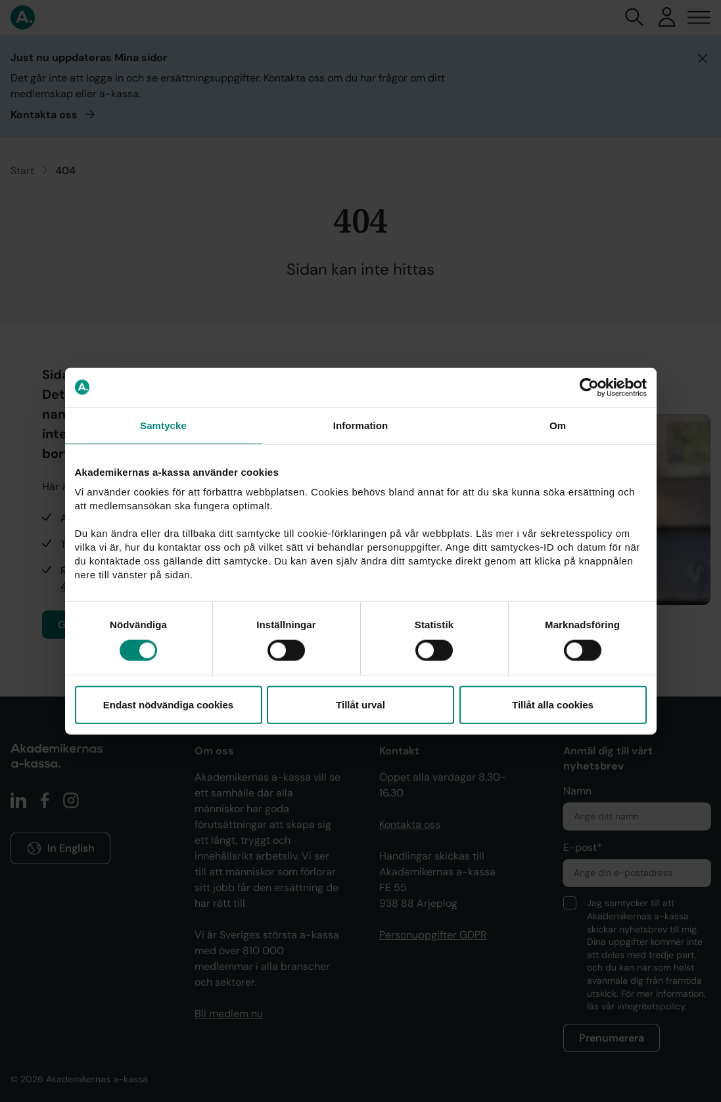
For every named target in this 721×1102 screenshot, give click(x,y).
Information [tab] (360, 424)
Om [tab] (557, 424)
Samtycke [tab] (163, 424)
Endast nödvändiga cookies (168, 704)
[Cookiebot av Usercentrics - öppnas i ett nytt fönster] (589, 387)
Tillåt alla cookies (552, 704)
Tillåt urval (360, 704)
